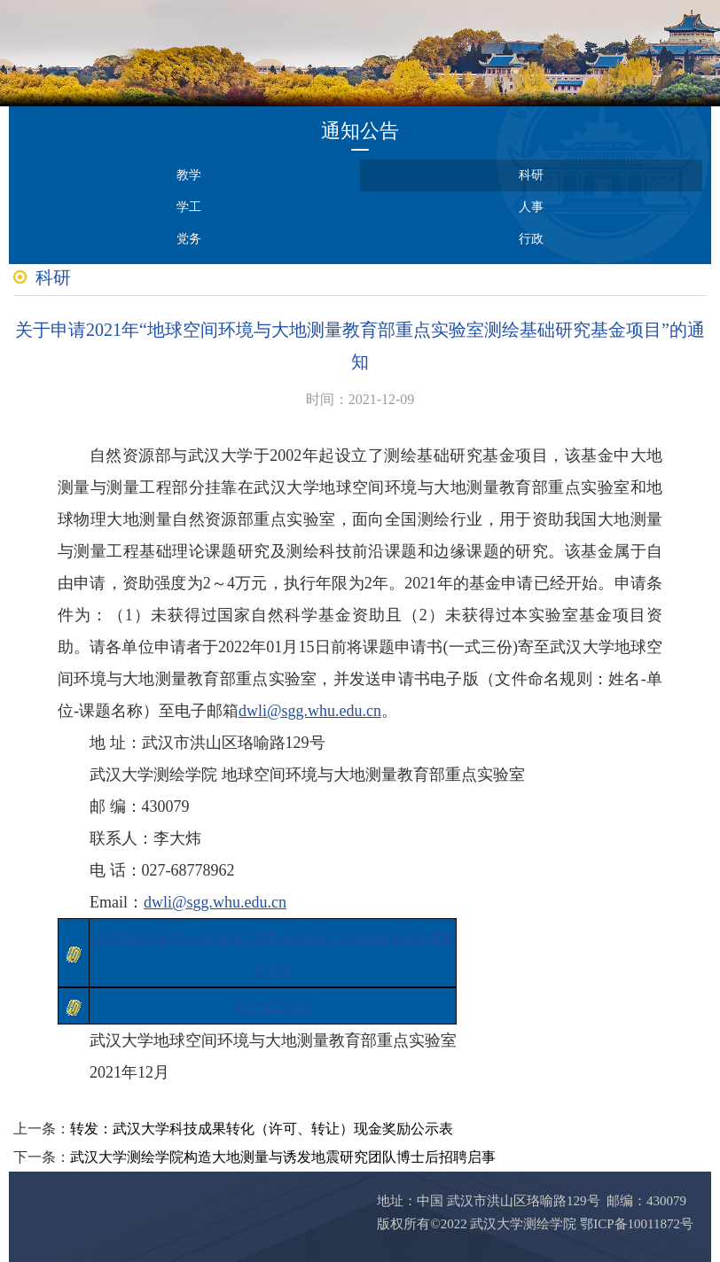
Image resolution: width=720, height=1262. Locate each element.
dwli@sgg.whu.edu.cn (310, 711)
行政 (531, 238)
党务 (188, 238)
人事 (531, 207)
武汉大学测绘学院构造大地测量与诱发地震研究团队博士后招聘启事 (283, 1157)
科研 (531, 175)
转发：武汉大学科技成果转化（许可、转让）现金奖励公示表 (261, 1128)
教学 (188, 175)
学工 (188, 207)
